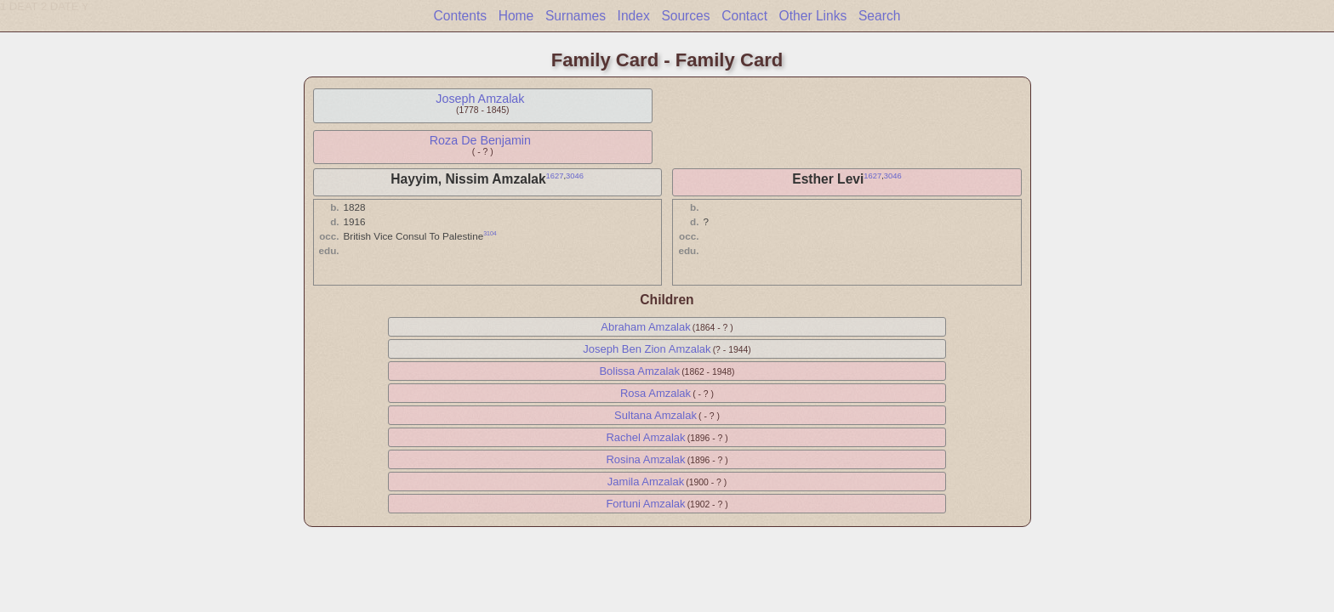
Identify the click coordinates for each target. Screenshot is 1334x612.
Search (879, 15)
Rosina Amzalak (645, 459)
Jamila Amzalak (645, 481)
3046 (575, 176)
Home (516, 15)
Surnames (575, 15)
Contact (744, 15)
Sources (685, 15)
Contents (460, 15)
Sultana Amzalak (655, 415)
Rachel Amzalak (645, 437)
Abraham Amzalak (646, 326)
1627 (555, 176)
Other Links (813, 15)
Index (634, 15)
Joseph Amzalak (480, 98)
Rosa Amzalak (655, 393)
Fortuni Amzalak (645, 503)
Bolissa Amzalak (639, 371)
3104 (490, 233)
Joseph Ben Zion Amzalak (646, 349)
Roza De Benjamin (480, 140)
